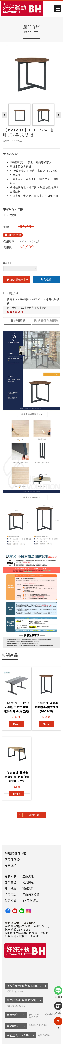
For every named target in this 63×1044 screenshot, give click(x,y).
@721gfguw (15, 991)
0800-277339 (16, 1006)
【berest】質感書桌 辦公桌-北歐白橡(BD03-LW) (16, 777)
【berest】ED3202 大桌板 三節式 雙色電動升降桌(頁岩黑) (16, 707)
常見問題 (28, 882)
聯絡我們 (28, 888)
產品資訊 (28, 876)
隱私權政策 (12, 923)
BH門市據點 (30, 900)
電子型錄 (10, 865)
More (16, 724)
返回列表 (34, 814)
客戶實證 (10, 882)
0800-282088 (38, 1025)
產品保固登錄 (30, 894)
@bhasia (44, 1035)
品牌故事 (10, 876)
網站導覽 (29, 923)
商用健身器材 (13, 859)
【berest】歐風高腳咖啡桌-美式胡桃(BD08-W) (46, 707)
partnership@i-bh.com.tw (42, 1015)
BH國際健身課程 (15, 853)
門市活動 (10, 894)
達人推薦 (10, 888)
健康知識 (10, 900)
